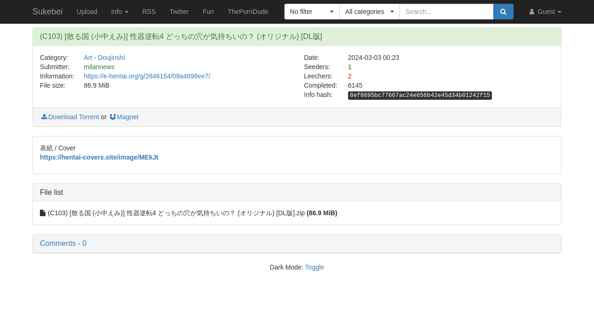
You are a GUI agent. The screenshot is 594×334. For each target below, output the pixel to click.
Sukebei (47, 11)
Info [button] (119, 11)
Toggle (314, 267)
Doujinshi (111, 57)
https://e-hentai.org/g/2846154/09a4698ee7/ (147, 76)
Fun (208, 11)
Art (88, 57)
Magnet (124, 117)
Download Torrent (69, 117)
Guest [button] (545, 11)
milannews (99, 67)
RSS (149, 11)
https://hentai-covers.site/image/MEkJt (99, 157)
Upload (87, 11)
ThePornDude (248, 11)
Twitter (178, 11)
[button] (312, 11)
